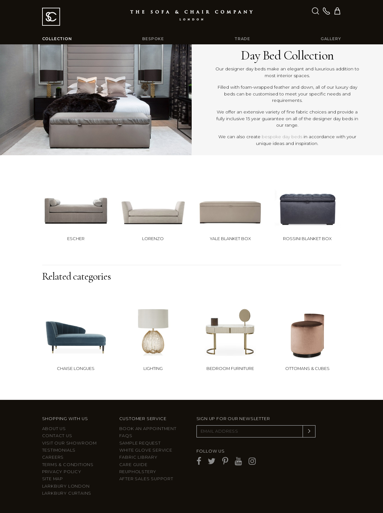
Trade (242, 38)
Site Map (52, 478)
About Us (54, 428)
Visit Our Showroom (69, 443)
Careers (53, 457)
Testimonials (59, 450)
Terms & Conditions (68, 464)
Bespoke (153, 38)
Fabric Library (138, 457)
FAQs (125, 435)
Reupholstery (138, 471)
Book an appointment (148, 428)
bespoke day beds (282, 136)
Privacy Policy (61, 471)
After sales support (146, 478)
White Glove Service (145, 450)
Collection (57, 38)
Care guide (133, 464)
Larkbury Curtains (67, 493)
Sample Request (140, 443)
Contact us (57, 435)
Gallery (331, 38)
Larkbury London (66, 486)
